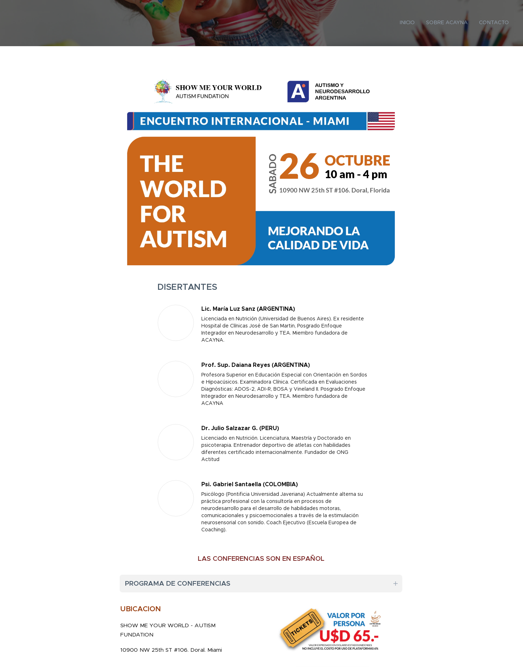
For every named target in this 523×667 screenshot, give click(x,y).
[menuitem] (488, 23)
